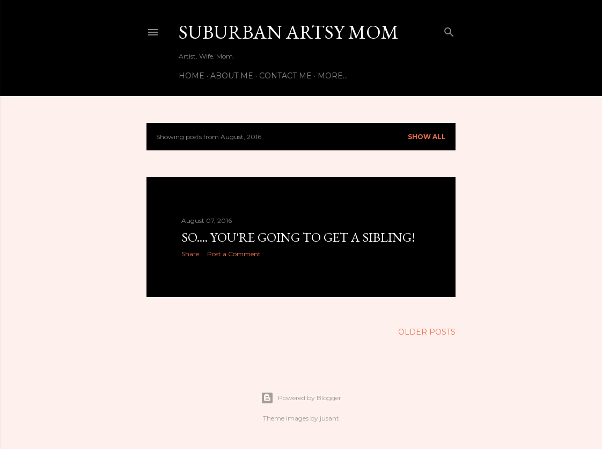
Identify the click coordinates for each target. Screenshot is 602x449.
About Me (231, 76)
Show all (427, 137)
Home (191, 76)
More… (333, 76)
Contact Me (285, 76)
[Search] (449, 29)
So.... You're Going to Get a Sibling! (298, 237)
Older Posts (427, 332)
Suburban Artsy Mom (289, 32)
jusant (329, 418)
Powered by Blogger (301, 398)
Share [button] (190, 254)
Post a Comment (234, 254)
